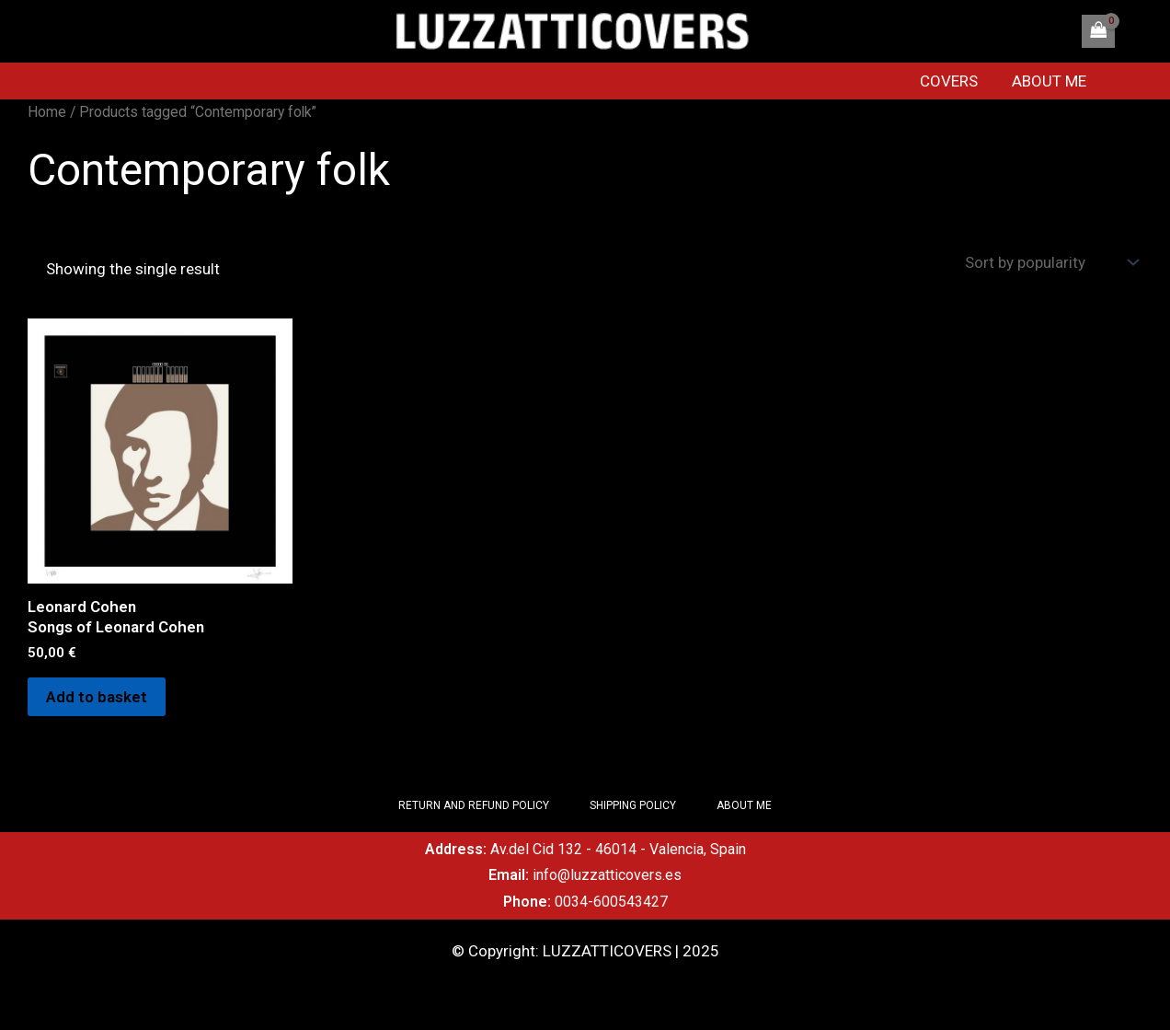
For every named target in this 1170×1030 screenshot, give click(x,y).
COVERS (955, 81)
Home (47, 112)
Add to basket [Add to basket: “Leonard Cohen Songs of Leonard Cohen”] (96, 697)
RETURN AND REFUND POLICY (473, 805)
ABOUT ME (1052, 81)
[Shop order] (1049, 263)
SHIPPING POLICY (633, 805)
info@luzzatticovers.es (607, 875)
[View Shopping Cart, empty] (1098, 31)
